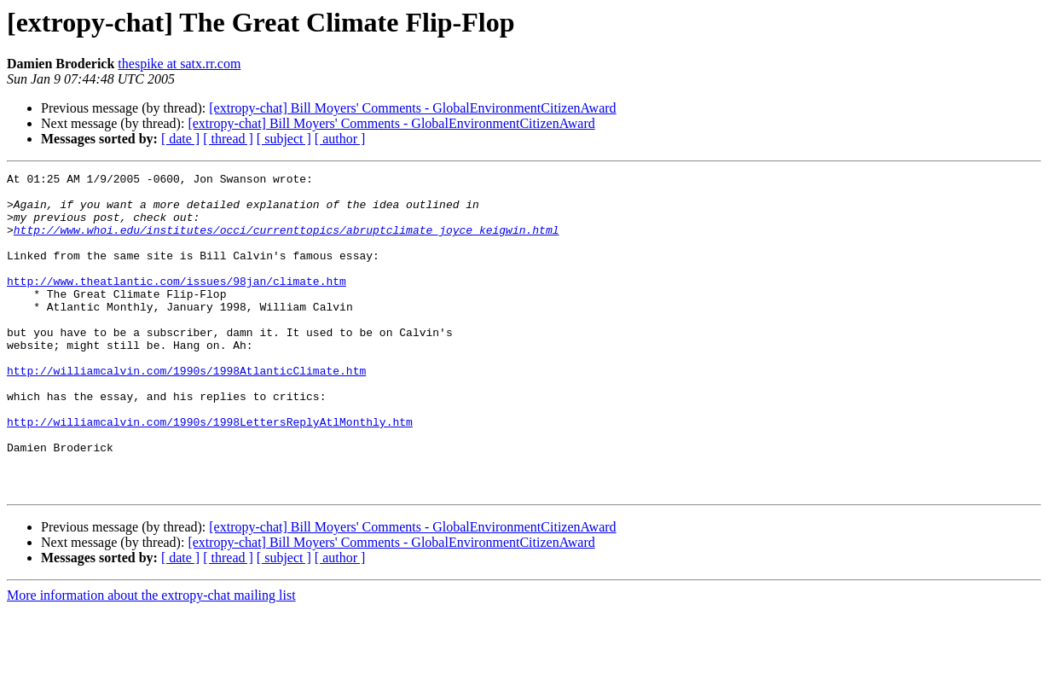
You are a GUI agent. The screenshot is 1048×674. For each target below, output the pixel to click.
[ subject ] (284, 138)
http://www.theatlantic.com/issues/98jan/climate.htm (176, 303)
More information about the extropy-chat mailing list (151, 659)
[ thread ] (228, 138)
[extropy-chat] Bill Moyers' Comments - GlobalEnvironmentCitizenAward (412, 108)
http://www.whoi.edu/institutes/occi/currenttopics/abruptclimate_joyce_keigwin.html (286, 242)
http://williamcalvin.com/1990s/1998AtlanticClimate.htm (186, 411)
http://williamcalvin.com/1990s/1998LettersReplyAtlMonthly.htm (210, 472)
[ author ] (340, 138)
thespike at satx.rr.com (179, 63)
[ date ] (180, 138)
